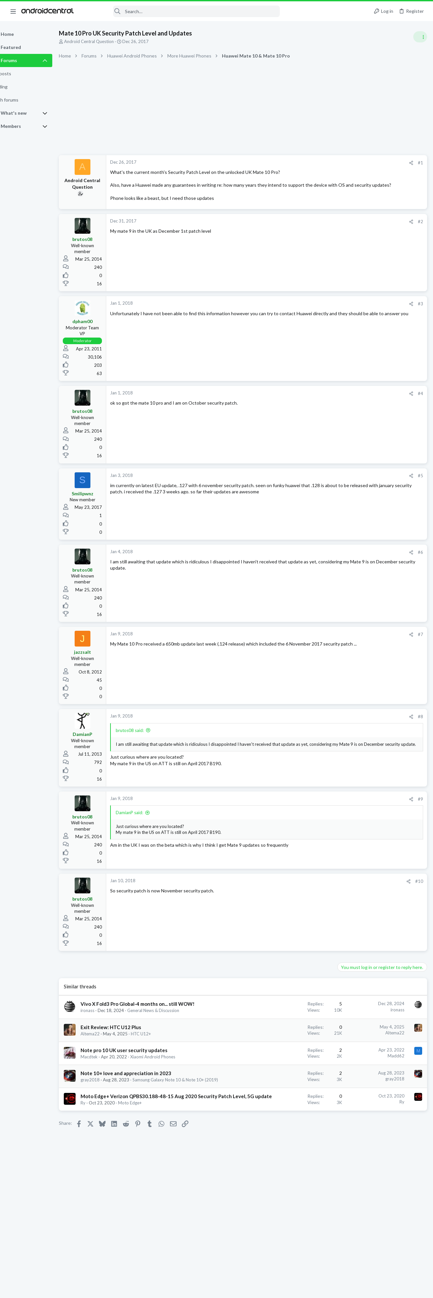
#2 (314, 228)
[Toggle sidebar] (419, 36)
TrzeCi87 (402, 721)
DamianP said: (146, 819)
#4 (314, 400)
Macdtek (105, 1076)
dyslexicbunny (341, 721)
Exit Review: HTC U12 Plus (127, 1046)
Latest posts (343, 355)
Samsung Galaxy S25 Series (366, 381)
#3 (314, 310)
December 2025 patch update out (374, 671)
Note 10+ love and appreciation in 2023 (142, 1098)
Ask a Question (354, 620)
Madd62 (290, 1075)
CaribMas (381, 721)
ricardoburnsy (341, 727)
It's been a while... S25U (364, 426)
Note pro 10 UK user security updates (140, 1070)
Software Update (357, 395)
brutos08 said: (146, 736)
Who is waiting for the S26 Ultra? (373, 369)
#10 (313, 887)
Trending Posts (347, 512)
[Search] (181, 11)
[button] (13, 11)
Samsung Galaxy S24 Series (366, 690)
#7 (314, 640)
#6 (314, 558)
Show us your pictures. (363, 483)
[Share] (305, 163)
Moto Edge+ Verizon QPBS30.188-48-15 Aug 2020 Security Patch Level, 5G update (143, 1134)
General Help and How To (364, 470)
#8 (314, 723)
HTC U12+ (158, 1052)
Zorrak (363, 721)
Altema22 (106, 1052)
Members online (347, 706)
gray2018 (106, 1105)
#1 (314, 162)
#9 (314, 805)
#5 (314, 482)
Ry (99, 1147)
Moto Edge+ (146, 1147)
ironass (104, 1024)
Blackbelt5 (415, 793)
